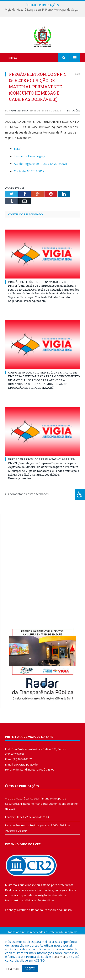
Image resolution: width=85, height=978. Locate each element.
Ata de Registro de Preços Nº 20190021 (40, 185)
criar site (30, 907)
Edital (17, 170)
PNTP (22, 932)
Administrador (20, 132)
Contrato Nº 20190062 (29, 193)
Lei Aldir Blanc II (14, 839)
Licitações (73, 132)
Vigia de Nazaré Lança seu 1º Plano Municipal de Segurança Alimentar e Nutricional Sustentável (43, 9)
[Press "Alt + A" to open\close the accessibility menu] (80, 494)
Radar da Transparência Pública (51, 932)
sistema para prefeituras (56, 907)
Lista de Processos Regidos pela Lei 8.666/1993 (34, 847)
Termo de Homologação (30, 178)
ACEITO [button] (30, 968)
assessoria (34, 912)
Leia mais (59, 956)
